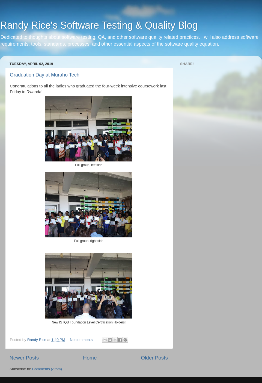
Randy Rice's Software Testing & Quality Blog (99, 25)
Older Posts (154, 358)
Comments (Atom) (47, 369)
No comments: (82, 340)
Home (90, 358)
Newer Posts (24, 358)
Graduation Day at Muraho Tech (44, 75)
